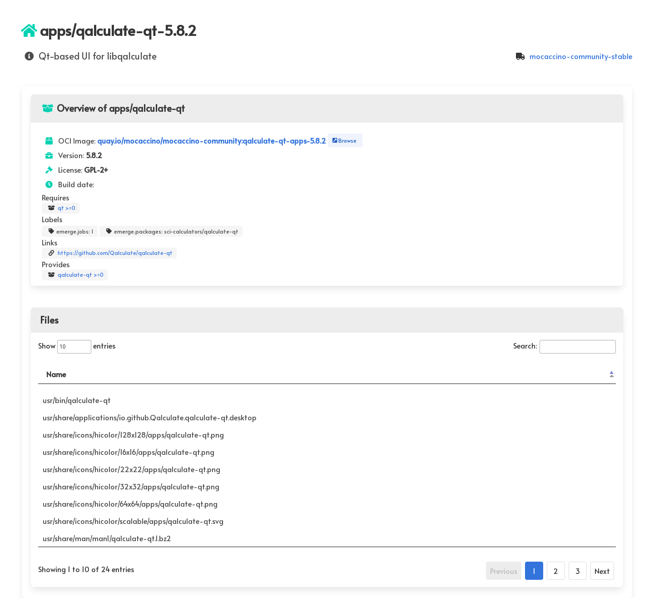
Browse (344, 140)
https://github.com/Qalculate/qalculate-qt (109, 253)
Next (602, 571)
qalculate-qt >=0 (75, 275)
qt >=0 (60, 208)
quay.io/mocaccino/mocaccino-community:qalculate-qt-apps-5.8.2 (212, 140)
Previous (503, 571)
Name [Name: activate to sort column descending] (56, 374)
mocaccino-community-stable (572, 56)
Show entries (76, 345)
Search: (564, 345)
